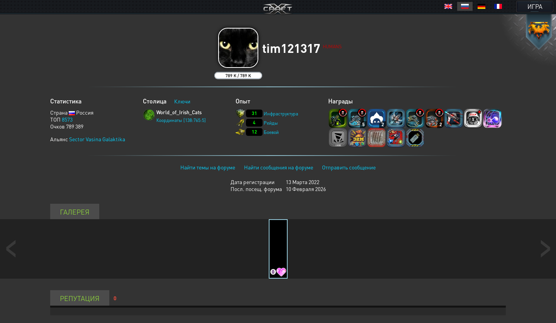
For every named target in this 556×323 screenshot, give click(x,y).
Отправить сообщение (349, 167)
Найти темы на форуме (207, 167)
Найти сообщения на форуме (278, 167)
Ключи (182, 101)
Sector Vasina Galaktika (97, 138)
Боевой (271, 132)
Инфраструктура (281, 114)
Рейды (271, 123)
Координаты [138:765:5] (181, 120)
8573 (67, 119)
